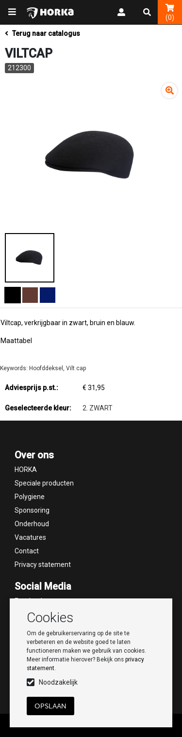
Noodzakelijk (58, 682)
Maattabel (16, 341)
